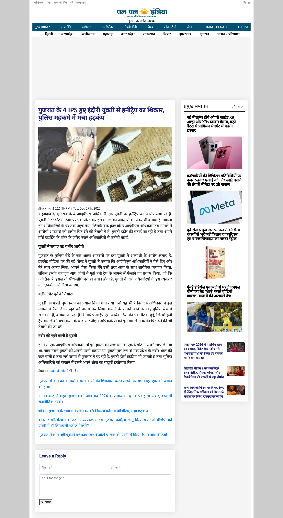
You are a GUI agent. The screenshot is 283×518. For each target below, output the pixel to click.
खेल (189, 27)
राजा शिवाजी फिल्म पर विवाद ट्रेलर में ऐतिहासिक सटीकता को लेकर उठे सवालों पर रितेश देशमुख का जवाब (204, 392)
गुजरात (204, 34)
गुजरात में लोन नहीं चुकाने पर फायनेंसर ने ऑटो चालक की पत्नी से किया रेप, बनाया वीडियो (102, 434)
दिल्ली (49, 34)
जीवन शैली (170, 27)
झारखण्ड (185, 34)
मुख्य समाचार (42, 27)
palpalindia (58, 371)
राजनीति (66, 27)
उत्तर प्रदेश (128, 34)
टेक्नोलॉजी (131, 27)
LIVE (243, 27)
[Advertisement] (141, 67)
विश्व (150, 27)
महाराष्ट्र (108, 34)
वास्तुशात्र (80, 2)
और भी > (237, 107)
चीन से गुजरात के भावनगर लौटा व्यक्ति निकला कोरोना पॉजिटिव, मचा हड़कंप (93, 410)
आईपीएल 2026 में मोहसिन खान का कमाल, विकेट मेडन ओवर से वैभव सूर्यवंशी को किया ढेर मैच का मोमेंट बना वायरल (203, 351)
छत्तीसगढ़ (88, 34)
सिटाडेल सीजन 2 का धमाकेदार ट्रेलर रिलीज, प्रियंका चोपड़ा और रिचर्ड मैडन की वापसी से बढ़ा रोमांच (204, 372)
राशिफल (39, 2)
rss (247, 2)
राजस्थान (149, 34)
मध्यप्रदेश (67, 34)
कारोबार (86, 27)
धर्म (71, 2)
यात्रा (48, 2)
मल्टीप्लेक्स (107, 27)
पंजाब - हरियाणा (228, 34)
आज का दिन (60, 2)
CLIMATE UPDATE (215, 27)
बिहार (167, 34)
